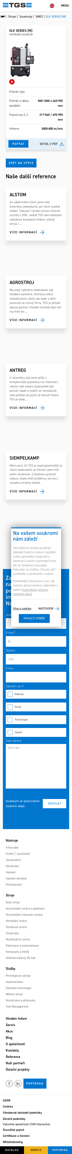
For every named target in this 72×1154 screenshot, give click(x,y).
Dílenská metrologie (18, 988)
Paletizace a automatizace (22, 945)
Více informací (23, 232)
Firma (9, 668)
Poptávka (35, 1083)
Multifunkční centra (18, 939)
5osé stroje (13, 902)
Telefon (10, 650)
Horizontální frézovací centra (24, 915)
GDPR (6, 1100)
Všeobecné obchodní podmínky (22, 1113)
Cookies (8, 1106)
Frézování (12, 847)
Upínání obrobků (16, 878)
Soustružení (13, 860)
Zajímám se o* (15, 686)
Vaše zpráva (13, 741)
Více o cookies (22, 609)
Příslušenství (14, 885)
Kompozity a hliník (17, 952)
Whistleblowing (13, 1142)
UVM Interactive (39, 1124)
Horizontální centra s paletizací (25, 908)
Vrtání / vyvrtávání (18, 854)
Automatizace (14, 982)
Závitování (12, 866)
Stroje (36, 706)
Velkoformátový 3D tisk (21, 958)
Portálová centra (16, 927)
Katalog (12, 1150)
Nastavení (45, 609)
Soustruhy (12, 933)
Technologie (36, 719)
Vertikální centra (16, 921)
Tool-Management (17, 1006)
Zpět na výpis (21, 163)
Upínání (11, 872)
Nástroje (36, 694)
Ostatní (36, 732)
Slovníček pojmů (13, 1130)
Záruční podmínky (14, 1119)
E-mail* (10, 633)
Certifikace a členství (16, 1136)
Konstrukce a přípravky (20, 1000)
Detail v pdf (49, 144)
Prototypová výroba (18, 976)
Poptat (18, 144)
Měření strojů (14, 994)
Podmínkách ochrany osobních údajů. (30, 592)
